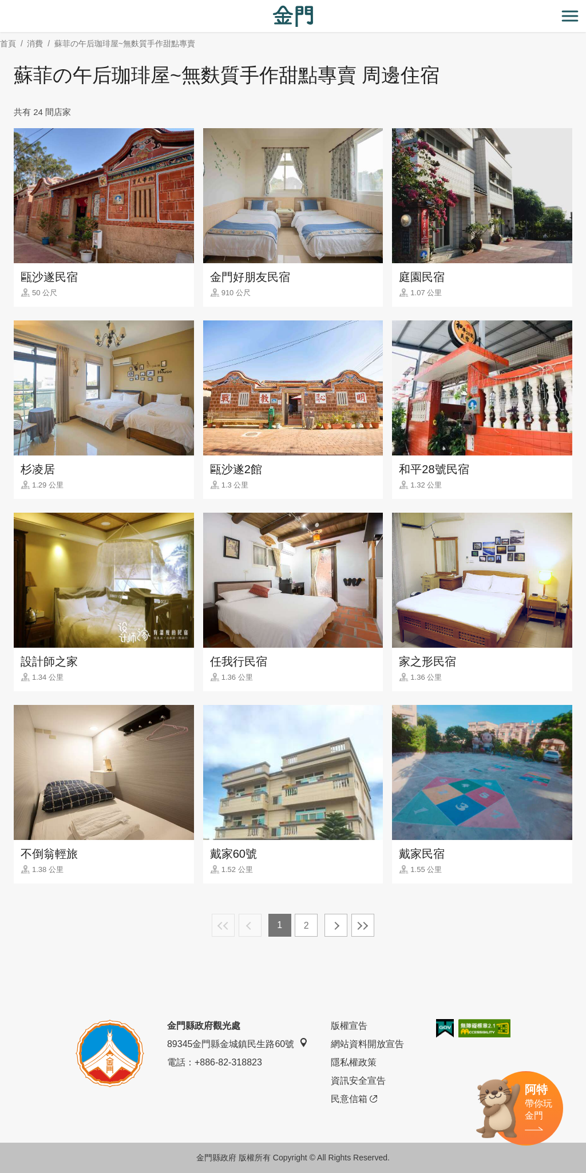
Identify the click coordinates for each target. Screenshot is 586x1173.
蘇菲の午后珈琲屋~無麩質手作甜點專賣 (124, 43)
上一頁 (250, 925)
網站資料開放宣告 (367, 1044)
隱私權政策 (354, 1062)
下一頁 (335, 925)
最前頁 (223, 925)
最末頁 (362, 925)
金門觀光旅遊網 (293, 16)
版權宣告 (349, 1026)
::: (3, 6)
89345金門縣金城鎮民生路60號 (237, 1043)
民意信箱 (354, 1099)
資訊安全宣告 (358, 1080)
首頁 (8, 43)
